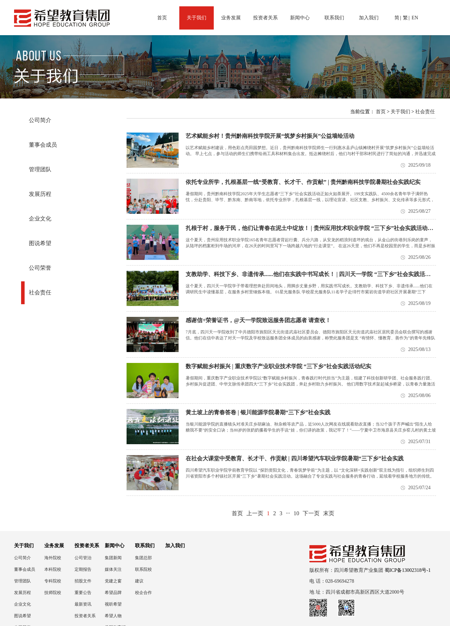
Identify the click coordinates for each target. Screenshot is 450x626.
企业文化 (40, 219)
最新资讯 (83, 604)
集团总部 (143, 557)
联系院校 (143, 569)
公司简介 (40, 120)
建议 (139, 581)
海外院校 (52, 557)
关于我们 (196, 17)
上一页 (254, 513)
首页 (162, 17)
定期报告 (83, 569)
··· (288, 513)
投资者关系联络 (85, 616)
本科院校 (52, 569)
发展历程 (40, 194)
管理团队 (40, 169)
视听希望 (113, 604)
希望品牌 (113, 592)
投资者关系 (265, 17)
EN (415, 17)
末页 (328, 513)
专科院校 (52, 581)
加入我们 (369, 17)
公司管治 (83, 557)
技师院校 (52, 592)
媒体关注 (113, 569)
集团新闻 (113, 557)
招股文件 (83, 581)
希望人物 (113, 615)
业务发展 (231, 17)
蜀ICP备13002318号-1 (408, 570)
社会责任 (40, 292)
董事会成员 (43, 145)
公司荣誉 (40, 268)
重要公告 (83, 592)
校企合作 (143, 592)
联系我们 (334, 17)
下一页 (311, 513)
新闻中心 (300, 17)
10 (296, 513)
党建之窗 (113, 581)
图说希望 (40, 243)
